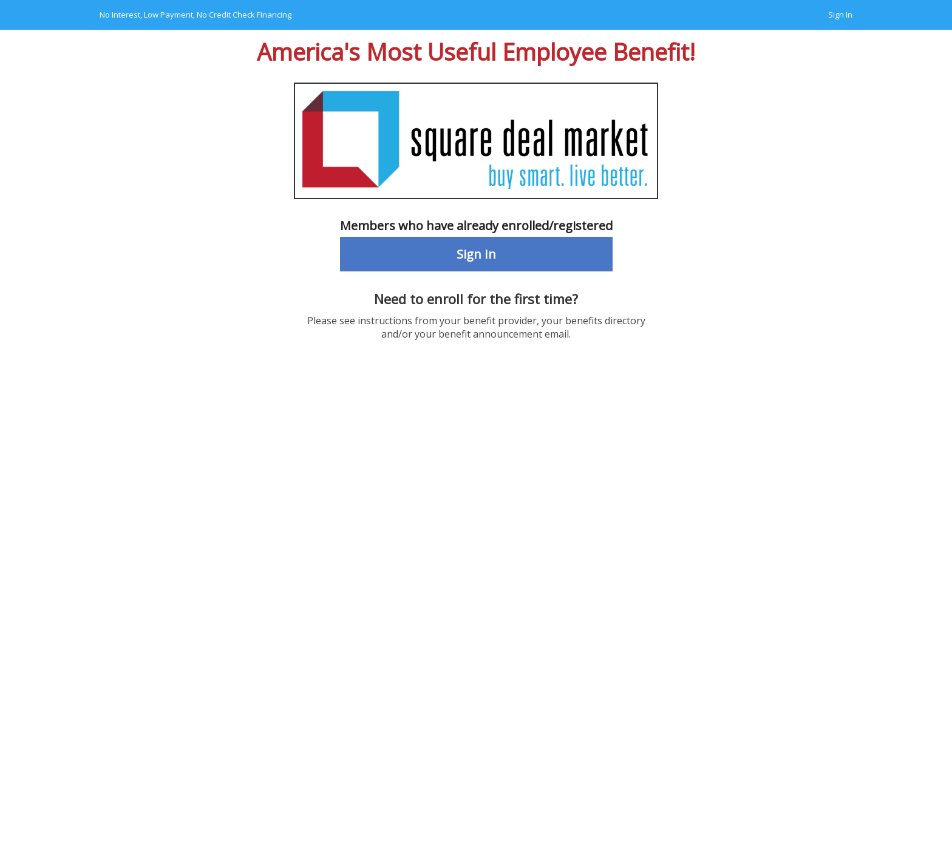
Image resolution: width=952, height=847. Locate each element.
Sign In (840, 14)
